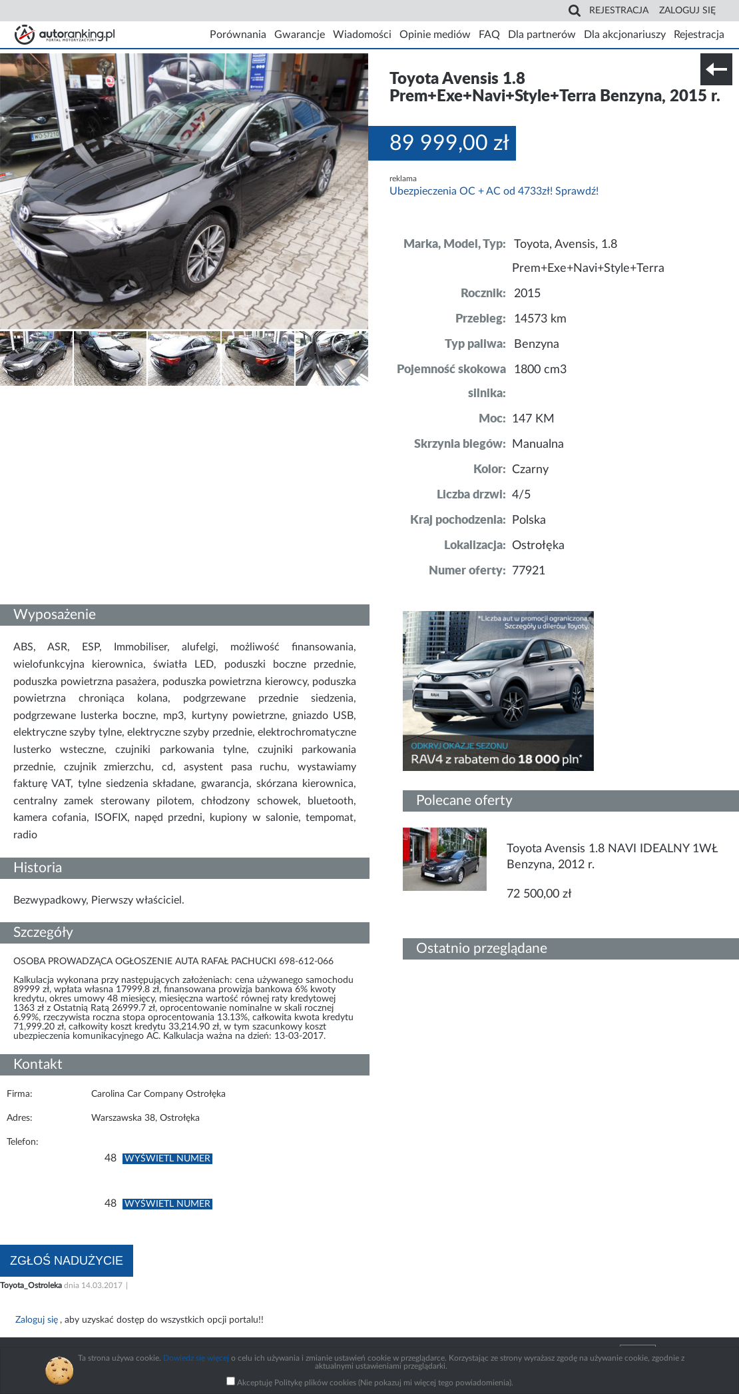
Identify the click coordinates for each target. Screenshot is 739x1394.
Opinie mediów (435, 34)
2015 (527, 294)
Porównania (238, 34)
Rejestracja (618, 10)
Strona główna (65, 35)
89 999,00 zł (449, 143)
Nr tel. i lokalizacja (131, 395)
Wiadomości (362, 34)
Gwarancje (299, 34)
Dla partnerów (542, 34)
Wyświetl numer (167, 1158)
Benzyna (536, 344)
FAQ (489, 34)
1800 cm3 (540, 370)
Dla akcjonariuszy (625, 34)
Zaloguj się (687, 10)
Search (575, 10)
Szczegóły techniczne (45, 395)
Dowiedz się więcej (196, 1358)
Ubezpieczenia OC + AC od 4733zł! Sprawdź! (494, 191)
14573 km (540, 319)
